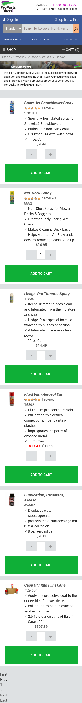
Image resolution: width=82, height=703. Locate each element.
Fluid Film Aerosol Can (43, 394)
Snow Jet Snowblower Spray (48, 102)
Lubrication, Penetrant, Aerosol (44, 497)
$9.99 (41, 144)
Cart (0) (70, 49)
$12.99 (47, 446)
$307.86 (41, 626)
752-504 (31, 590)
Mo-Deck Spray (37, 192)
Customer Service (13, 39)
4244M (29, 505)
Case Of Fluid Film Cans (45, 585)
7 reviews (48, 198)
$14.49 (41, 345)
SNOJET (30, 113)
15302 (29, 404)
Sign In (12, 19)
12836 (29, 298)
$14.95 (41, 244)
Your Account (71, 39)
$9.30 (41, 536)
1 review (47, 108)
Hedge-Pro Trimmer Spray (47, 293)
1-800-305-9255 (64, 5)
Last (3, 700)
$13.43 (34, 446)
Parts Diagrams (41, 39)
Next (3, 695)
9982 (28, 203)
